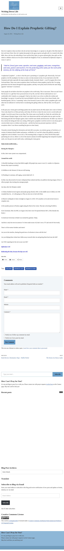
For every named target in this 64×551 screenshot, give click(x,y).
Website (6, 305)
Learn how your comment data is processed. (35, 349)
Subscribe (58, 375)
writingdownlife (13, 522)
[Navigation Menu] (61, 8)
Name (6, 290)
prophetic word (31, 269)
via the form (49, 385)
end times (9, 269)
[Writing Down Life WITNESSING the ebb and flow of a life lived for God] (14, 8)
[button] (62, 393)
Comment (7, 313)
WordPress (37, 549)
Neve (25, 549)
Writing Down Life (19, 34)
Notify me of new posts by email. (14, 339)
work (5, 522)
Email (6, 298)
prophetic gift (18, 269)
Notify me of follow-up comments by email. (17, 336)
